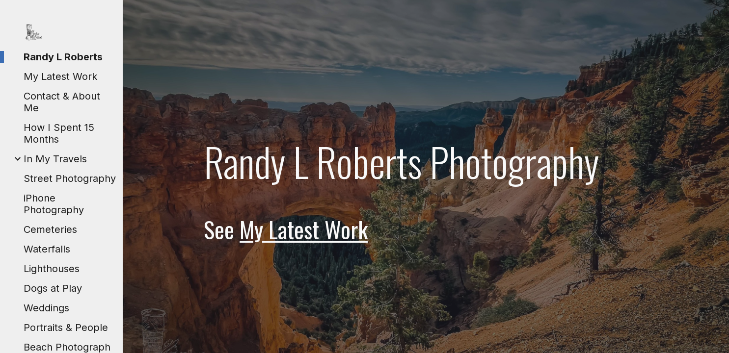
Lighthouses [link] (52, 269)
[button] (717, 13)
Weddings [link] (46, 308)
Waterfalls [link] (47, 249)
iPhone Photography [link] (54, 204)
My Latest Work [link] (60, 76)
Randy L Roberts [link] (63, 57)
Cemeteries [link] (50, 229)
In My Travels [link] (55, 159)
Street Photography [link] (70, 178)
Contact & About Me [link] (62, 102)
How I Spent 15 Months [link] (59, 133)
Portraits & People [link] (66, 327)
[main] (426, 190)
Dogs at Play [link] (53, 288)
